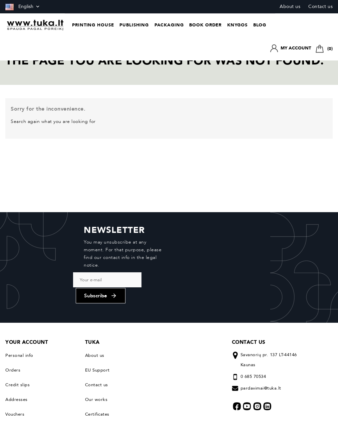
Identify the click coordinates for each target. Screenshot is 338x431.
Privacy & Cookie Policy (28, 419)
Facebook (237, 369)
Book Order (205, 25)
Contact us (320, 6)
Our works (96, 362)
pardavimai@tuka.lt (261, 351)
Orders (12, 333)
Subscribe (202, 251)
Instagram (257, 369)
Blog (260, 25)
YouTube (247, 369)
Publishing (134, 25)
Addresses (16, 362)
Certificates (97, 377)
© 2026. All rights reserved (306, 419)
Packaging (169, 25)
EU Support (97, 333)
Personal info (19, 318)
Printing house (93, 25)
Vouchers (14, 377)
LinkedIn (267, 369)
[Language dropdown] (23, 7)
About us (290, 6)
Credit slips (17, 347)
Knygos (237, 25)
